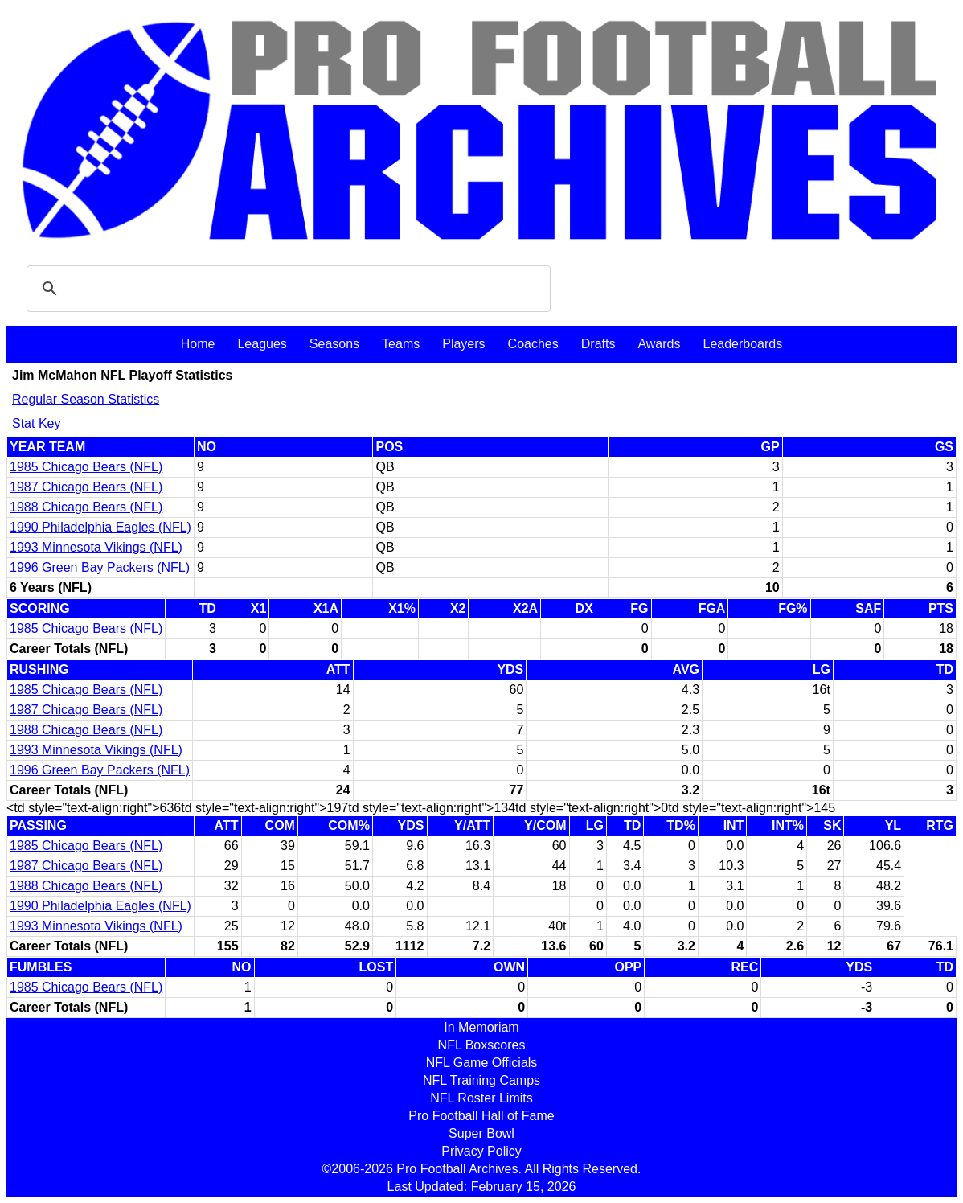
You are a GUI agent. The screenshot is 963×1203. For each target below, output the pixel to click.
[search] (286, 288)
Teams (401, 344)
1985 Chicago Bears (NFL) (86, 467)
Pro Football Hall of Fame (481, 1116)
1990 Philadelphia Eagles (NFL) (100, 527)
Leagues (261, 344)
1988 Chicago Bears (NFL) (86, 507)
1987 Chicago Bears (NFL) (86, 487)
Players (463, 344)
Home (198, 344)
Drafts (598, 344)
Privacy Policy (481, 1151)
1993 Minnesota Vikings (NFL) (96, 547)
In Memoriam (481, 1027)
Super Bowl (481, 1133)
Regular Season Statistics (85, 399)
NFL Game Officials (482, 1063)
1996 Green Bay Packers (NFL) (100, 567)
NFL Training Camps (481, 1080)
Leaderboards (742, 344)
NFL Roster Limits (481, 1098)
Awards (658, 344)
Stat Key (36, 423)
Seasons (334, 344)
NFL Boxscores (482, 1045)
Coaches (533, 344)
